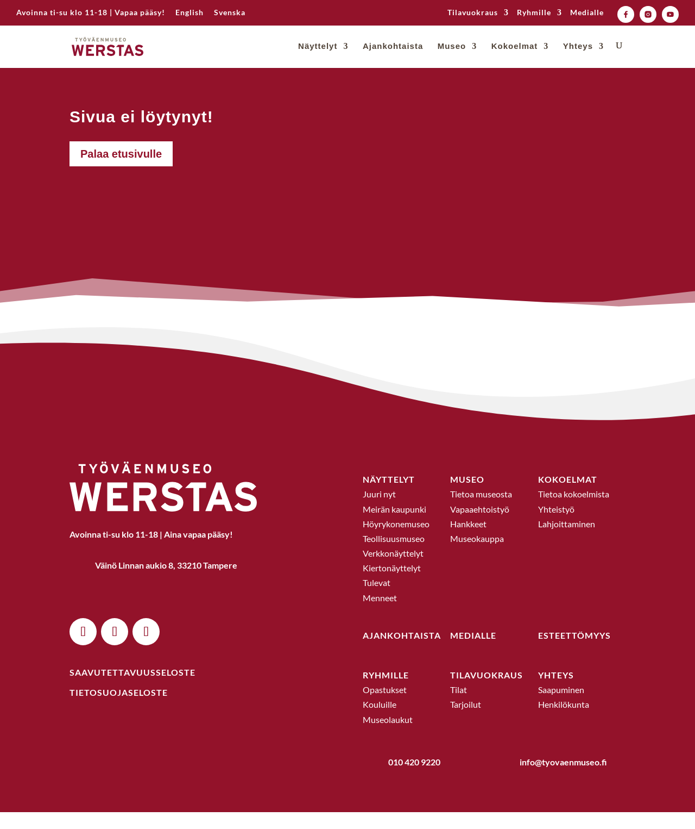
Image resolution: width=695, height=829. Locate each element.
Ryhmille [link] (534, 13)
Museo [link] (452, 47)
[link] (189, 15)
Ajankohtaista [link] (393, 47)
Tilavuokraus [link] (472, 13)
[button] (83, 648)
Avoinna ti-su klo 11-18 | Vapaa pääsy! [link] (90, 13)
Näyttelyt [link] (317, 47)
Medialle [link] (587, 13)
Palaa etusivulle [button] (121, 171)
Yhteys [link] (578, 47)
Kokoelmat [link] (514, 47)
